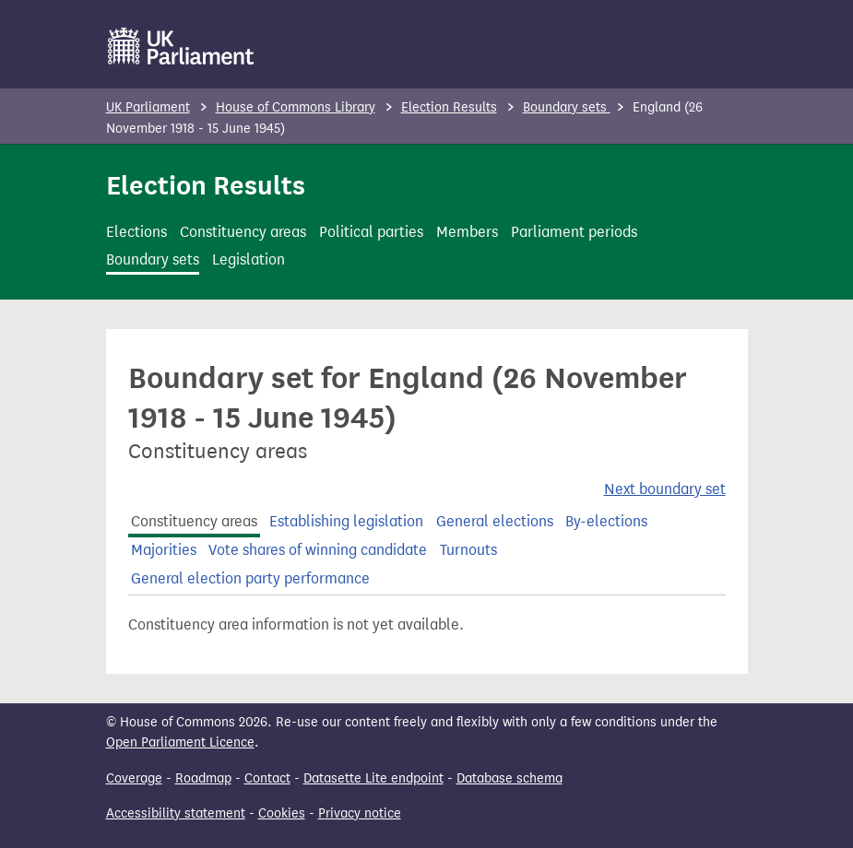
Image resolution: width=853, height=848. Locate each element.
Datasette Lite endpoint (373, 778)
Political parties (371, 232)
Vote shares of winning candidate (317, 550)
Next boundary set (665, 489)
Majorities (163, 550)
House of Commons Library (295, 107)
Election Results (449, 107)
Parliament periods (574, 232)
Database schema (509, 778)
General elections (494, 521)
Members (467, 232)
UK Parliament (148, 107)
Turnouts (468, 550)
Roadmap (203, 778)
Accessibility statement (175, 813)
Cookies (281, 813)
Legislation (248, 259)
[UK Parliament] (181, 46)
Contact (267, 778)
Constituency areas (243, 232)
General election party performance (250, 578)
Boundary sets (566, 107)
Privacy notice (359, 813)
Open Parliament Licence (180, 742)
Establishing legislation (346, 521)
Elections (136, 232)
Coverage (134, 778)
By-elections (606, 521)
